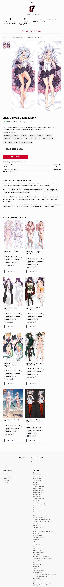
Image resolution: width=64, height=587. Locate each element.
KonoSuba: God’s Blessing (41, 456)
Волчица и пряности (39, 445)
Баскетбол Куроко (39, 546)
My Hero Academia (39, 452)
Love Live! (36, 540)
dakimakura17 (57, 164)
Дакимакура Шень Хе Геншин (11, 356)
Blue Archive (37, 431)
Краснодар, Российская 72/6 (12, 559)
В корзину (15, 157)
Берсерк (35, 460)
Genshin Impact (37, 423)
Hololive (35, 517)
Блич (34, 524)
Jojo (34, 497)
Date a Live (36, 458)
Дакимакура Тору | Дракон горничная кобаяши (31, 303)
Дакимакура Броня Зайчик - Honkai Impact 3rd (31, 357)
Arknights (36, 448)
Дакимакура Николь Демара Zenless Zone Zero (32, 249)
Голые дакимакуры (39, 411)
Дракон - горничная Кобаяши (42, 466)
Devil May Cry (37, 480)
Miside (34, 503)
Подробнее (9, 268)
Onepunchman (37, 507)
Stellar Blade (37, 415)
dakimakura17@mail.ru (10, 562)
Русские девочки (38, 505)
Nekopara (36, 474)
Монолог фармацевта (40, 511)
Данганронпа (37, 513)
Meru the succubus (38, 433)
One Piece (36, 482)
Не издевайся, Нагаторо (40, 491)
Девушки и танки (38, 425)
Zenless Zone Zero (38, 421)
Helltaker (35, 417)
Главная (5, 37)
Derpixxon (36, 419)
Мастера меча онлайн (40, 441)
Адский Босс (37, 435)
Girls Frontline (37, 484)
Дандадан (36, 501)
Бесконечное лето (39, 443)
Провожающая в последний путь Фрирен (46, 538)
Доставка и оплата (9, 411)
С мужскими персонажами (41, 454)
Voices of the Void (38, 472)
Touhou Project (37, 523)
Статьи (5, 417)
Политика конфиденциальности (12, 572)
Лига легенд (37, 536)
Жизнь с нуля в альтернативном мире (45, 509)
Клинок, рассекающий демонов (43, 526)
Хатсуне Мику (37, 470)
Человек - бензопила (39, 515)
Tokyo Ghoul (36, 548)
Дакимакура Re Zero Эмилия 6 (11, 248)
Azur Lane (36, 437)
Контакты (6, 413)
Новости (6, 415)
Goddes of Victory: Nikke (40, 468)
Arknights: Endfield (38, 427)
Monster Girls (37, 413)
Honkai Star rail (37, 429)
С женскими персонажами (17, 37)
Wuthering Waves (38, 528)
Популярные (37, 408)
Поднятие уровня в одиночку (42, 519)
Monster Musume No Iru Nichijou (43, 439)
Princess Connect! (38, 462)
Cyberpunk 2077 (38, 485)
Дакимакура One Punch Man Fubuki (50, 302)
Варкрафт (36, 476)
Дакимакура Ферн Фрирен (51, 248)
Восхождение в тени (39, 534)
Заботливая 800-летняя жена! (42, 493)
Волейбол (36, 542)
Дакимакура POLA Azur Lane (11, 302)
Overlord (35, 532)
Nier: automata (37, 521)
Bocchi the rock (38, 499)
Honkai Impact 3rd (38, 487)
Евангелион (36, 489)
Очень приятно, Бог (39, 544)
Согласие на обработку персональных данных (36, 572)
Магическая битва (38, 530)
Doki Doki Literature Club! (41, 450)
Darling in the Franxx (39, 446)
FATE (34, 464)
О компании (7, 409)
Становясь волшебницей (41, 478)
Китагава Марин (38, 495)
